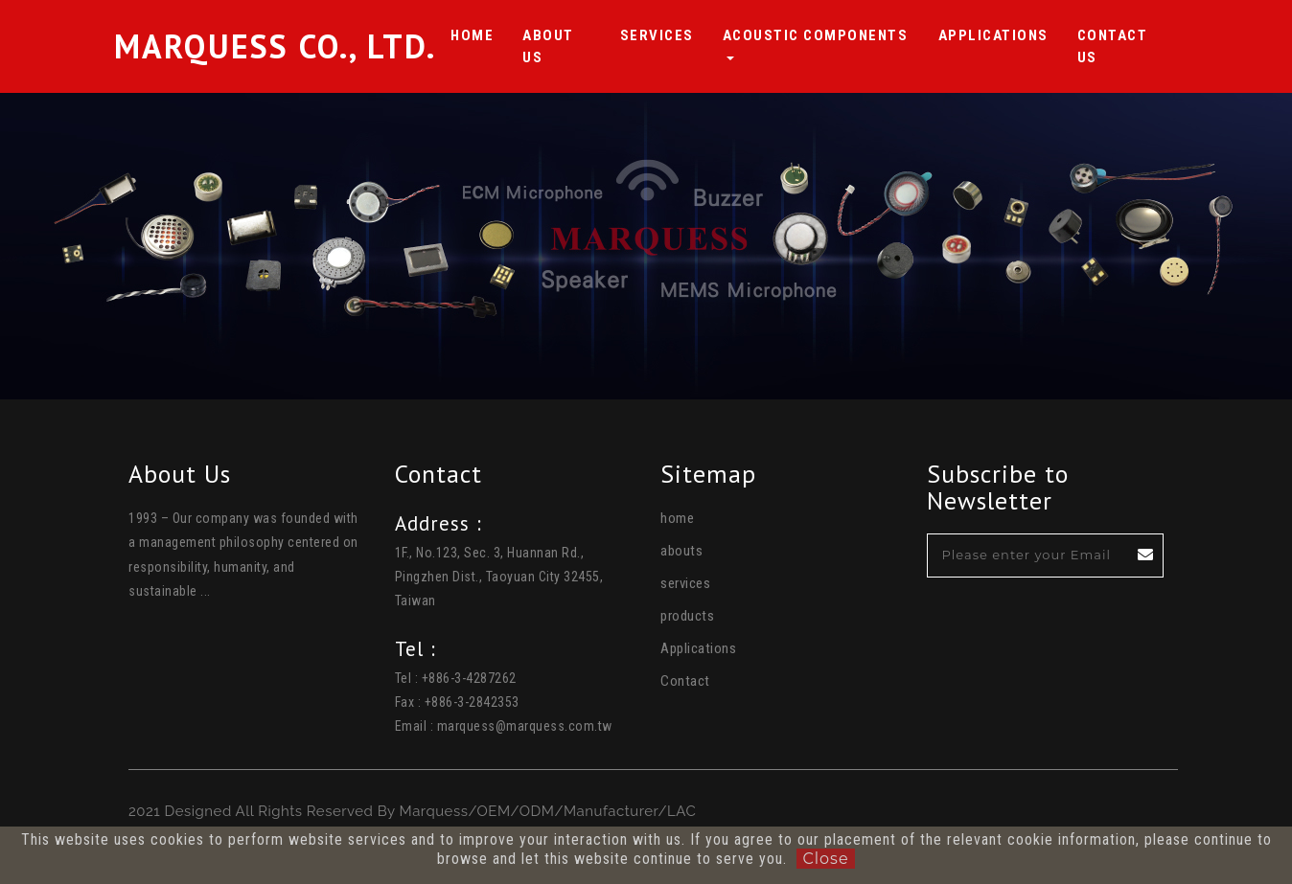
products (687, 615)
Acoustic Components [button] (816, 35)
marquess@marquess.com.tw (524, 726)
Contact (685, 681)
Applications (993, 34)
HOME (472, 34)
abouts (681, 550)
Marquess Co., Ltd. (275, 46)
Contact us (1121, 46)
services (685, 583)
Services (657, 34)
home (677, 518)
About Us (556, 46)
